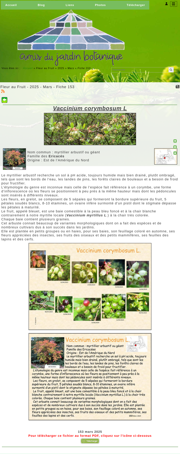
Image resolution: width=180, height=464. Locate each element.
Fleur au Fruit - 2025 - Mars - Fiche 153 (37, 87)
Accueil (28, 68)
